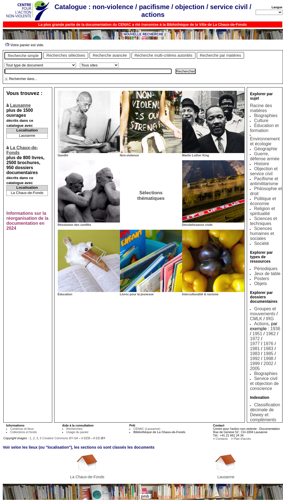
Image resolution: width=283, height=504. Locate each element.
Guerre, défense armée (264, 156)
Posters (261, 278)
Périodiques (265, 268)
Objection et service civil (263, 171)
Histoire (261, 163)
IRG (270, 318)
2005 (255, 368)
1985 (268, 353)
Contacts (221, 438)
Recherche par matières (220, 55)
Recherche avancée (110, 55)
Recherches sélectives (65, 55)
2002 (268, 363)
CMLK (256, 318)
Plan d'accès (242, 438)
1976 (268, 343)
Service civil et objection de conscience (264, 383)
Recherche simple (23, 55)
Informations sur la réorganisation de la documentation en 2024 (27, 221)
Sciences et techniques (263, 221)
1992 (255, 358)
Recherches (74, 428)
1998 (268, 358)
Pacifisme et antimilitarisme (264, 181)
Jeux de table (267, 273)
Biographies (265, 115)
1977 (255, 343)
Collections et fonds (23, 432)
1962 (271, 333)
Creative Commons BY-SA (60, 438)
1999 (255, 363)
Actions (261, 323)
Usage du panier (77, 432)
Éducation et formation (264, 128)
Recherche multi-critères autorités (163, 55)
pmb (145, 496)
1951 (257, 333)
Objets (260, 283)
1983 (268, 348)
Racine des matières (261, 108)
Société (261, 243)
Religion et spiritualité (262, 211)
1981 (255, 348)
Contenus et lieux (22, 428)
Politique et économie (263, 201)
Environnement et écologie (265, 141)
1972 (255, 338)
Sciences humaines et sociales (262, 233)
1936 (275, 328)
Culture (261, 120)
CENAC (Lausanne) (146, 428)
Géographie (265, 148)
